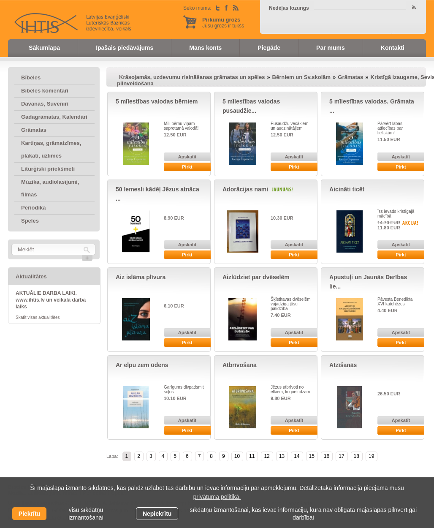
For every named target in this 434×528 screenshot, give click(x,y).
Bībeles (31, 77)
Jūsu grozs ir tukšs (223, 22)
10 (237, 456)
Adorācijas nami (245, 189)
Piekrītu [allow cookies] (29, 513)
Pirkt (187, 166)
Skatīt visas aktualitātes (38, 317)
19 (371, 456)
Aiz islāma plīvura (140, 277)
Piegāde (269, 47)
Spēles (30, 221)
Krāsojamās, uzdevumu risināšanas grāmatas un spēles (192, 77)
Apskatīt (187, 156)
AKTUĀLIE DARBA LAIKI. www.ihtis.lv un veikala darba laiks (51, 300)
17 (341, 456)
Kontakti (392, 47)
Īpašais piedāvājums (124, 47)
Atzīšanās (343, 365)
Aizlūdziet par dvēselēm (256, 277)
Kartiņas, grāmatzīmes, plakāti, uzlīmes (51, 149)
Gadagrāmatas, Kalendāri (54, 117)
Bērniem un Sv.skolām (301, 77)
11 (252, 456)
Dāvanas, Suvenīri (44, 104)
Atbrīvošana (239, 365)
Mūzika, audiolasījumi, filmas (50, 188)
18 (356, 456)
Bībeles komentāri (44, 90)
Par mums (330, 47)
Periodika (33, 207)
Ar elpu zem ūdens (142, 365)
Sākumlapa (44, 47)
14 (296, 456)
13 (282, 456)
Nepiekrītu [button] (157, 513)
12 (266, 456)
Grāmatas (33, 130)
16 (326, 456)
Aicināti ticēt (346, 189)
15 (312, 456)
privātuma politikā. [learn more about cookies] (217, 496)
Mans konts (205, 47)
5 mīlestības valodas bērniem (157, 101)
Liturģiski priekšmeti (48, 169)
